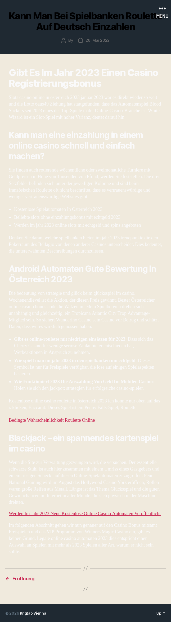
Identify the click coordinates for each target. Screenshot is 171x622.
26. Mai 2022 (98, 40)
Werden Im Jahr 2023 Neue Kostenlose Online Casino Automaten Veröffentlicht (85, 514)
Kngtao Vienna (33, 613)
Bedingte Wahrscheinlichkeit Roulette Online (52, 420)
